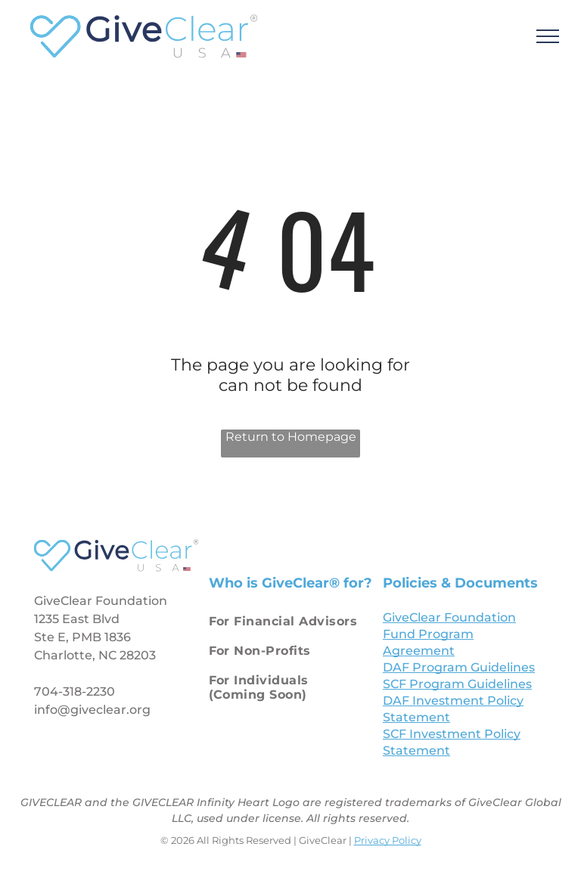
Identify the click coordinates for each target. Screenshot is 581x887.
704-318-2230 (74, 691)
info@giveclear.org (92, 709)
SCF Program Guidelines (457, 684)
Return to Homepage (290, 437)
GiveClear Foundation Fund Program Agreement (449, 634)
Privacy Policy (387, 840)
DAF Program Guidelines (459, 667)
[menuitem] (287, 624)
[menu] (547, 36)
